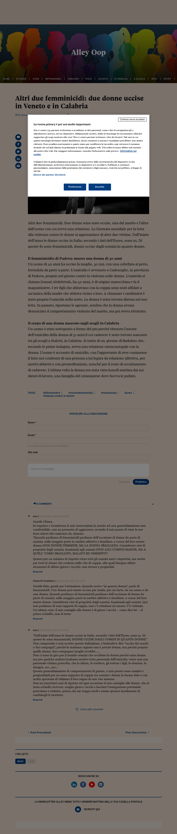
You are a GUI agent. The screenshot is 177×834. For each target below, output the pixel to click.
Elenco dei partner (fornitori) (50, 175)
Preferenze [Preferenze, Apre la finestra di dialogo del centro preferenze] (74, 187)
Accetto (99, 187)
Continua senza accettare (132, 119)
